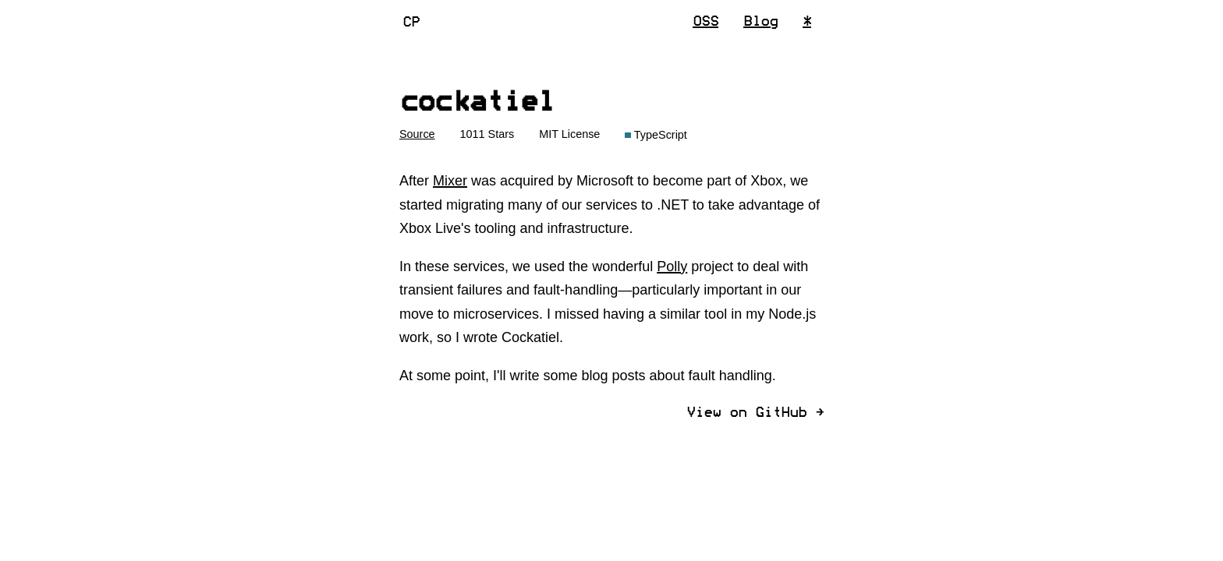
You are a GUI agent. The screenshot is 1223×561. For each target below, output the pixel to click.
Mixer (450, 181)
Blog (760, 22)
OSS (705, 22)
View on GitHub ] (755, 413)
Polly (672, 266)
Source (417, 134)
